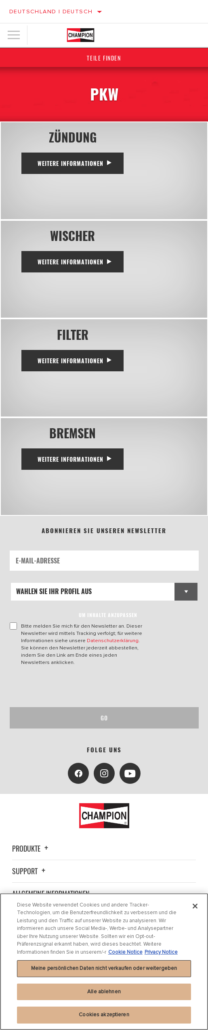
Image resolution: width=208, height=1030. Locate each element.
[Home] (80, 35)
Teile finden (104, 58)
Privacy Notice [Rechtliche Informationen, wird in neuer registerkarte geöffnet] (161, 952)
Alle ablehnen (104, 991)
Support (30, 871)
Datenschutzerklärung (113, 640)
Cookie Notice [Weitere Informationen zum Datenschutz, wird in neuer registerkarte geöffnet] (125, 952)
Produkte (31, 848)
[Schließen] (195, 906)
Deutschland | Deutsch (50, 11)
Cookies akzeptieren (104, 1014)
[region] (104, 961)
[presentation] (77, 686)
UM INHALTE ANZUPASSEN (108, 614)
